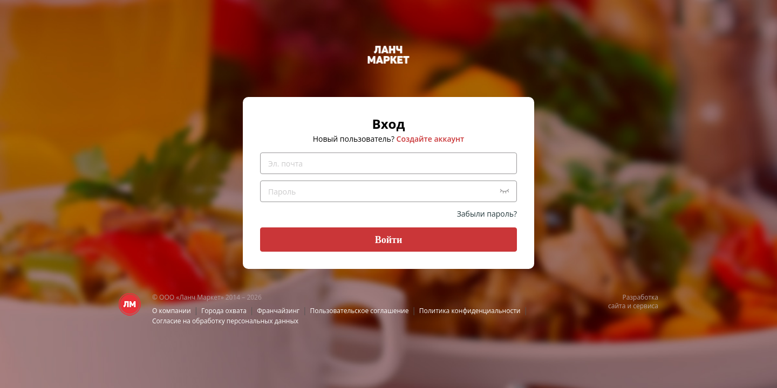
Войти (389, 239)
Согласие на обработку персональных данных (225, 320)
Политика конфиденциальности (470, 310)
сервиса (645, 305)
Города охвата (224, 310)
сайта (616, 305)
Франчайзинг (278, 310)
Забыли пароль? (487, 214)
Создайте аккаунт (431, 139)
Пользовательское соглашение (359, 310)
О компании (171, 310)
